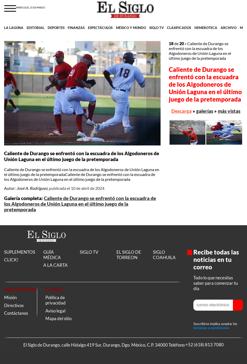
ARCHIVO (228, 28)
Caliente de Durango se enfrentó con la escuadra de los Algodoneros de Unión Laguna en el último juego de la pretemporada (80, 203)
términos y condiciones (211, 328)
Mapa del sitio (58, 318)
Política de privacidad (55, 300)
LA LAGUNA (13, 28)
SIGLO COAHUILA (164, 254)
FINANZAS (76, 28)
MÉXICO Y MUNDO (131, 28)
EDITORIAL (35, 28)
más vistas (229, 111)
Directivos (14, 305)
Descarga (181, 111)
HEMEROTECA (205, 28)
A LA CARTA (55, 265)
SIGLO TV (156, 28)
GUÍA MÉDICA (52, 254)
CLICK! (11, 259)
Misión (10, 297)
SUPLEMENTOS (19, 252)
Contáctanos (16, 313)
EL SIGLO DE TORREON (128, 254)
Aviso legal (55, 310)
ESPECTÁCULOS (100, 28)
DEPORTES (56, 28)
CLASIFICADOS (179, 28)
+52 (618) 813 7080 (204, 345)
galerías (204, 111)
